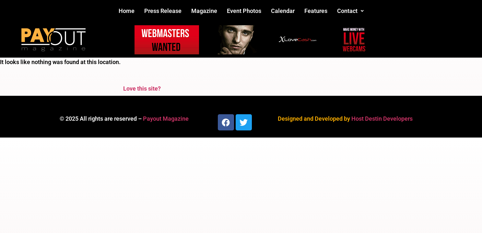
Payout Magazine (166, 118)
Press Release (163, 10)
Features (315, 10)
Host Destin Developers (382, 118)
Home (127, 10)
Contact (350, 10)
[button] (350, 11)
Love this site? (142, 88)
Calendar (283, 10)
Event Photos (244, 10)
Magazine (204, 10)
